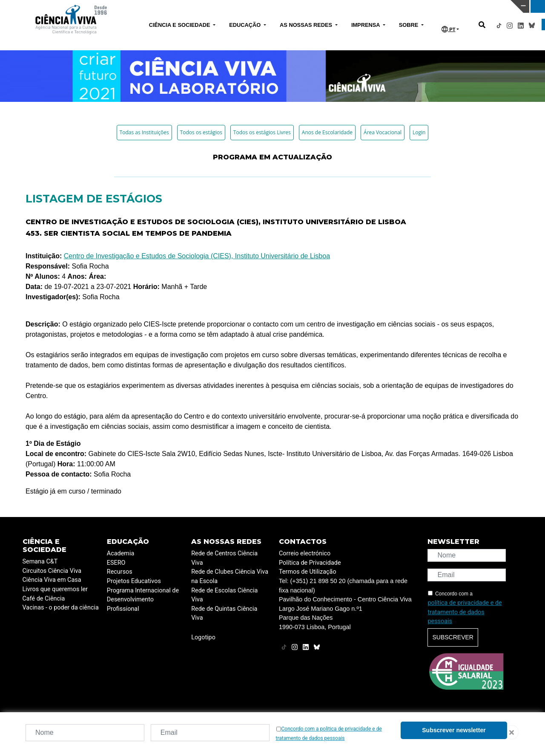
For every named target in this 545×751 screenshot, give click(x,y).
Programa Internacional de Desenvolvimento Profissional (143, 599)
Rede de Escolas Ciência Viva (224, 595)
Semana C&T (40, 561)
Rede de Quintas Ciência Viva (224, 613)
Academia (120, 553)
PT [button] (448, 29)
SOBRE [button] (409, 25)
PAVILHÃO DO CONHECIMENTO (240, 6)
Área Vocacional (383, 132)
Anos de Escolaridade (327, 132)
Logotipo (203, 637)
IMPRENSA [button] (366, 25)
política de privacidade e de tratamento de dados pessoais (464, 612)
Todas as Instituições (144, 132)
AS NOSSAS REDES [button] (307, 25)
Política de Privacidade (310, 562)
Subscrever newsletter (453, 730)
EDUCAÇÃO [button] (245, 25)
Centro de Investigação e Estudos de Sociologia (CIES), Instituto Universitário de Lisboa (197, 256)
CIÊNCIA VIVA (362, 6)
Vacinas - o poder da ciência (61, 607)
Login (419, 132)
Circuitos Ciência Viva (52, 571)
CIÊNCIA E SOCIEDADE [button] (180, 25)
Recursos (119, 571)
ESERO (116, 562)
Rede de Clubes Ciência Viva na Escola (229, 576)
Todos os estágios (201, 132)
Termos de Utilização (307, 571)
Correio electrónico (304, 553)
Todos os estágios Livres (262, 132)
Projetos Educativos (134, 581)
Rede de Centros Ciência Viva (224, 558)
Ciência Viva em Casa (52, 579)
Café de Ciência (44, 598)
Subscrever (452, 637)
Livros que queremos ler (55, 589)
